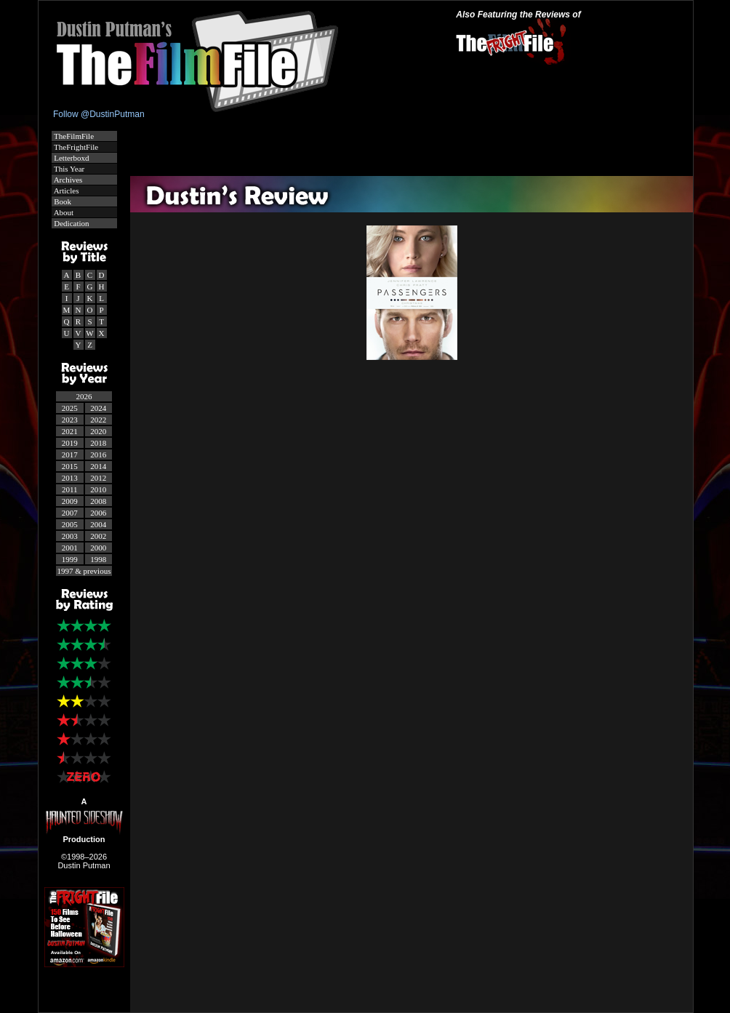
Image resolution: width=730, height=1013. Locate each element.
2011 (70, 489)
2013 (70, 477)
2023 (70, 419)
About (63, 212)
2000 (98, 547)
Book (62, 201)
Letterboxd (70, 157)
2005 (70, 524)
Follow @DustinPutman (99, 114)
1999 (70, 559)
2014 (98, 466)
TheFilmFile (73, 136)
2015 (70, 466)
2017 (70, 454)
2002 (98, 536)
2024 (98, 408)
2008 (98, 501)
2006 (98, 512)
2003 (70, 536)
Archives (67, 179)
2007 (70, 512)
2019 (70, 443)
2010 (98, 489)
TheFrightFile (75, 147)
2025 (70, 408)
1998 (98, 559)
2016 (98, 454)
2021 (70, 431)
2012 (98, 477)
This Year (68, 168)
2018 (98, 443)
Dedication (70, 223)
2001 (70, 547)
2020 (98, 431)
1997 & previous (84, 570)
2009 (70, 501)
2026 (84, 396)
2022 (98, 419)
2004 (98, 524)
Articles (65, 190)
